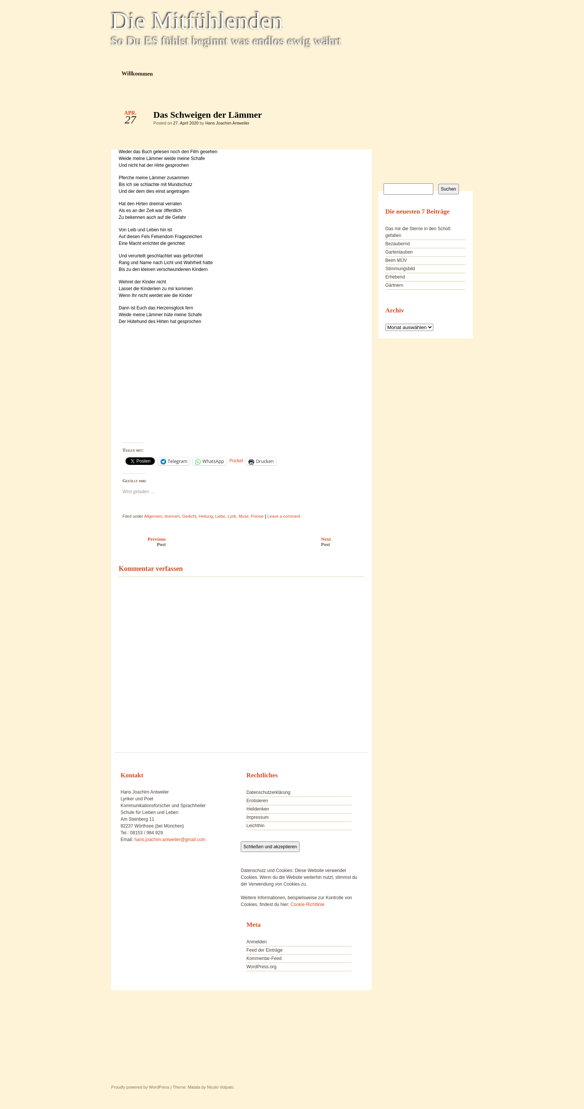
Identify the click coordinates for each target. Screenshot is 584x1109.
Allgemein (153, 516)
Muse (243, 516)
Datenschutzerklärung (268, 792)
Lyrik (232, 516)
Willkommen (137, 73)
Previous (140, 541)
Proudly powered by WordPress (140, 1087)
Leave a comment (283, 516)
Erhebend (395, 277)
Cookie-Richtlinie (307, 904)
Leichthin (255, 825)
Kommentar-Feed (263, 958)
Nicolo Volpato (220, 1087)
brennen (172, 516)
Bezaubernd (397, 243)
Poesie (257, 516)
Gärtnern (394, 285)
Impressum (257, 817)
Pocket (236, 460)
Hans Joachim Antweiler (227, 123)
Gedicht (189, 516)
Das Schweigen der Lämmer (352, 116)
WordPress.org (261, 966)
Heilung (206, 516)
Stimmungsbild (400, 268)
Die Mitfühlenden (197, 21)
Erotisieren (257, 800)
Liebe (220, 516)
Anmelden (256, 941)
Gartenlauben (399, 252)
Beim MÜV (396, 260)
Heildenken (257, 809)
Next (344, 541)
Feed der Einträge (264, 950)
